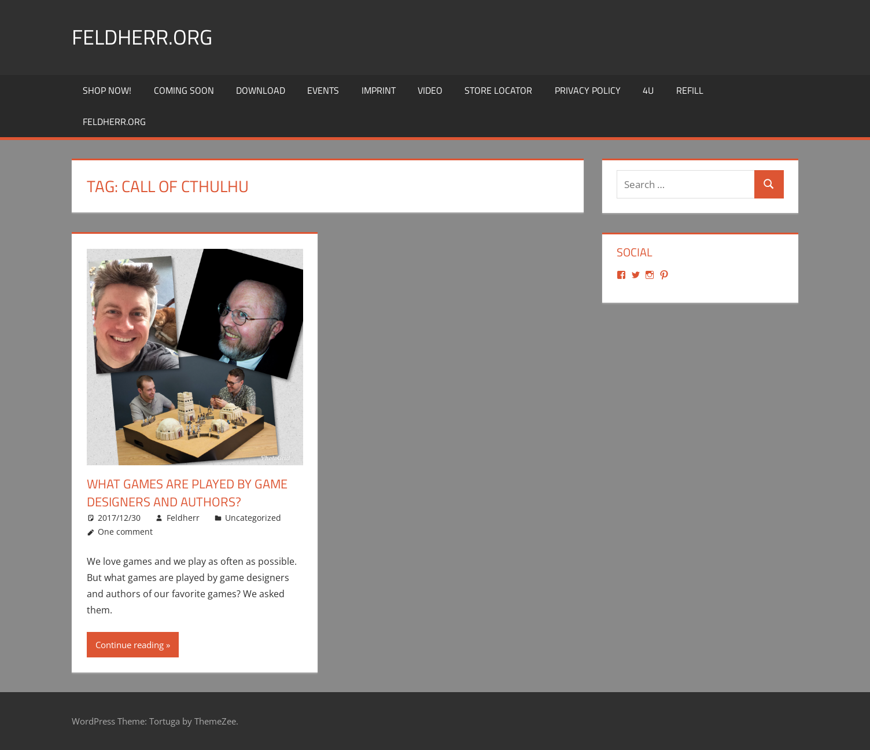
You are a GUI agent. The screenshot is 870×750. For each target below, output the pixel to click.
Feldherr (183, 517)
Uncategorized (253, 517)
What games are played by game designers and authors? (187, 493)
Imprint (379, 90)
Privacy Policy (588, 90)
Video (430, 90)
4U (648, 90)
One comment (125, 531)
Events (323, 90)
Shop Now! (107, 90)
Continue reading (129, 644)
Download (260, 90)
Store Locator (498, 90)
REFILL (689, 90)
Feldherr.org (142, 37)
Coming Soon (184, 90)
